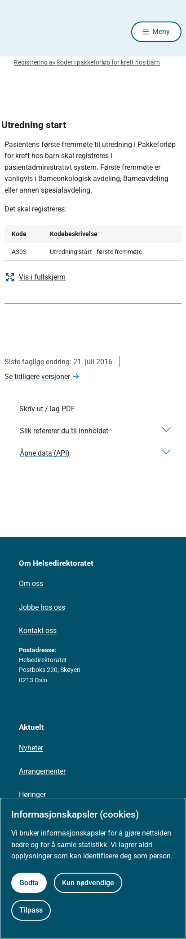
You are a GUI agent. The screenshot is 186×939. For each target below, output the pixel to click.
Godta (29, 883)
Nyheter (31, 748)
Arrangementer (42, 771)
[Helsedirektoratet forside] (15, 31)
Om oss (31, 583)
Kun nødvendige (88, 883)
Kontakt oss (38, 630)
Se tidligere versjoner (37, 376)
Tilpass (31, 910)
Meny (161, 31)
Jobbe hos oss (42, 607)
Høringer (32, 794)
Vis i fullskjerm (35, 277)
